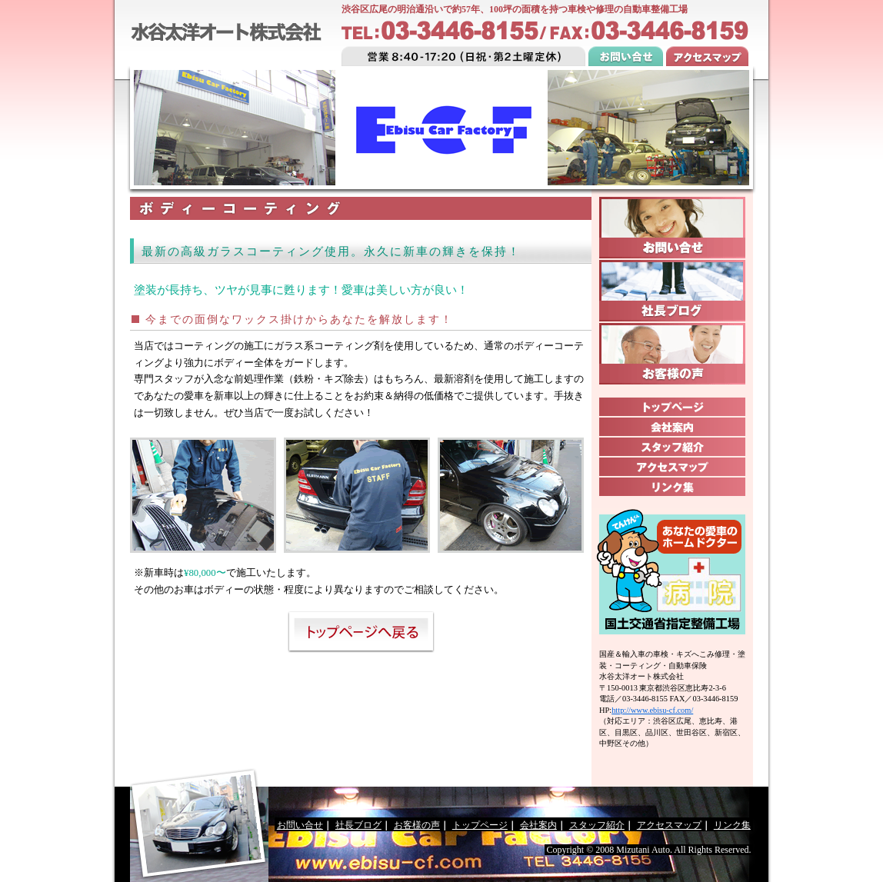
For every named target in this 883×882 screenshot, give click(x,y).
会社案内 (538, 825)
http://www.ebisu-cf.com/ (652, 710)
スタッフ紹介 (597, 825)
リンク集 (732, 825)
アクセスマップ (669, 825)
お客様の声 (417, 825)
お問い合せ (300, 825)
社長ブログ (358, 825)
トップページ (480, 825)
